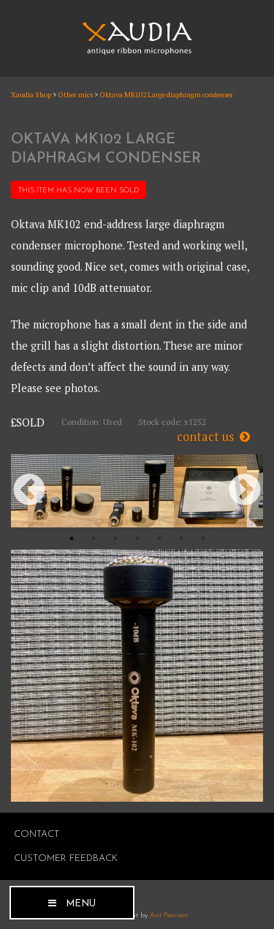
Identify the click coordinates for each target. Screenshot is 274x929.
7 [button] (203, 538)
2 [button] (93, 538)
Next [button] (245, 491)
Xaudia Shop (31, 94)
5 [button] (159, 538)
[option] (64, 490)
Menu (81, 904)
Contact (36, 834)
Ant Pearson (169, 915)
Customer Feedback (66, 858)
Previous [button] (29, 491)
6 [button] (181, 538)
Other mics (75, 94)
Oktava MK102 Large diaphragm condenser (166, 94)
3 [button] (115, 538)
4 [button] (137, 538)
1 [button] (71, 538)
